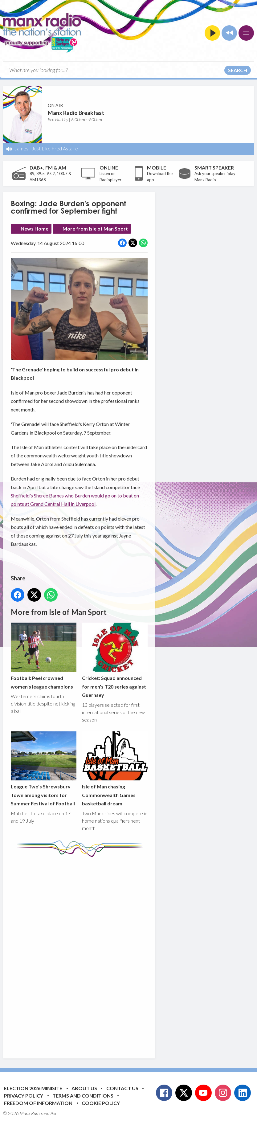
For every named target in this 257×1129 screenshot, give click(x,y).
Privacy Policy (23, 1095)
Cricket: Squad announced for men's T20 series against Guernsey (115, 660)
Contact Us (122, 1088)
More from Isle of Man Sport (95, 228)
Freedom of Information (38, 1103)
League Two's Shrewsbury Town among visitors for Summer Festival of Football (43, 769)
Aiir (54, 1113)
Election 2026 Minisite (33, 1088)
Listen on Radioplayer (110, 176)
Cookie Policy (101, 1103)
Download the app (160, 176)
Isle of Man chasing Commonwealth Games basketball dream (115, 769)
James (21, 148)
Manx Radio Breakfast (76, 112)
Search (237, 70)
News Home (34, 228)
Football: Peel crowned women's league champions (43, 656)
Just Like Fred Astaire (55, 148)
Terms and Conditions (82, 1095)
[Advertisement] (126, 953)
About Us (84, 1088)
